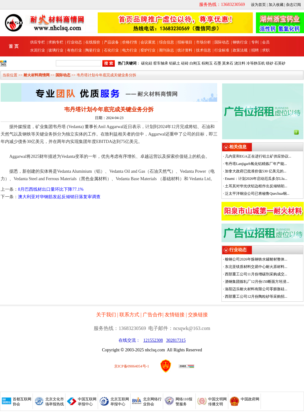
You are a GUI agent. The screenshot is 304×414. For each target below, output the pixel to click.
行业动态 (74, 42)
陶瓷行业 (92, 50)
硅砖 (185, 63)
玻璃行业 (55, 50)
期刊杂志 (166, 50)
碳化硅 (146, 63)
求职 (266, 50)
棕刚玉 (207, 63)
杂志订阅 (293, 4)
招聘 (255, 50)
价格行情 (129, 42)
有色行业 (74, 50)
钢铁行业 (240, 42)
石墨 (217, 63)
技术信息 (203, 50)
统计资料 (184, 50)
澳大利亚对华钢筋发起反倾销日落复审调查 (59, 196)
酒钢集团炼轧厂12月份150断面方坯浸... (257, 281)
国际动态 (221, 42)
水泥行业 (37, 50)
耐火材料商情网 (37, 75)
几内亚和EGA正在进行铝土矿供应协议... (258, 156)
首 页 (14, 46)
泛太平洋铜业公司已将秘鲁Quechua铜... (257, 193)
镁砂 (269, 63)
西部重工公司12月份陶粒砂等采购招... (256, 296)
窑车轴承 (160, 63)
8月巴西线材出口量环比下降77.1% (50, 189)
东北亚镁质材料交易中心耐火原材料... (256, 267)
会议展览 (148, 42)
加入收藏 (276, 4)
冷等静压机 (255, 63)
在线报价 (92, 42)
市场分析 (203, 42)
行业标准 (221, 50)
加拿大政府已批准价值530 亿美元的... (255, 171)
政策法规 (240, 50)
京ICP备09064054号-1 (131, 366)
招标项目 (184, 42)
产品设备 (111, 42)
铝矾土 (174, 63)
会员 (266, 42)
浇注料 (239, 63)
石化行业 (111, 50)
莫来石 (227, 63)
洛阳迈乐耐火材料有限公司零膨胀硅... (256, 289)
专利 (255, 42)
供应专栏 (37, 42)
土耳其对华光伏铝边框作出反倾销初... (256, 186)
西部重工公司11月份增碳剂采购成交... (256, 274)
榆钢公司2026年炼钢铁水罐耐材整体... (256, 259)
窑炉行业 (148, 50)
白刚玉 (195, 63)
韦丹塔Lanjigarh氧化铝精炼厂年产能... (256, 164)
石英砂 (279, 63)
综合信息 (166, 42)
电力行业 (129, 50)
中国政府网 (250, 399)
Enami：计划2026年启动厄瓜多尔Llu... (256, 178)
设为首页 (258, 4)
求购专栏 (55, 42)
